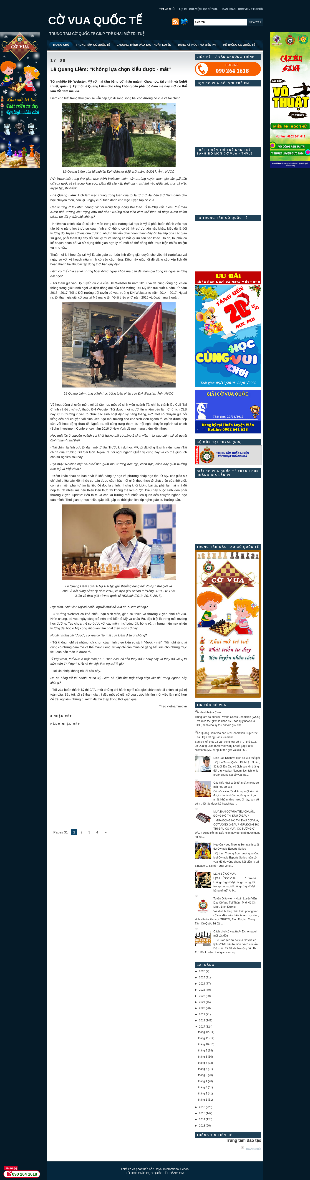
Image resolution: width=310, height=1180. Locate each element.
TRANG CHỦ (166, 9)
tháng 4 (202, 1081)
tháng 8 (202, 1056)
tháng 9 (202, 1050)
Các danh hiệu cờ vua (208, 712)
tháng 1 (202, 1099)
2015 (202, 1113)
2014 (202, 1119)
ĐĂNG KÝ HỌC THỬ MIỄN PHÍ (197, 44)
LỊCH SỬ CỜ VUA (224, 873)
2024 (202, 983)
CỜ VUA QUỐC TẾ (95, 21)
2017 (202, 1026)
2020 (202, 1008)
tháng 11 (203, 1038)
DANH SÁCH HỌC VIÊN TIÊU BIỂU (242, 9)
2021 (202, 1002)
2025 (202, 977)
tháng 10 (203, 1044)
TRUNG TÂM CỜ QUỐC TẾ (93, 44)
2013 (202, 1125)
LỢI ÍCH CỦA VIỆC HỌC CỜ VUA (198, 9)
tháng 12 (203, 1032)
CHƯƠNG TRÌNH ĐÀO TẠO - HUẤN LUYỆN (144, 44)
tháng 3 (202, 1087)
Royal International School (172, 1169)
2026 (202, 971)
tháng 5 (202, 1075)
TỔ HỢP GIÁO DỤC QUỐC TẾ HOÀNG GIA (155, 1173)
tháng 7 (202, 1062)
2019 (202, 1014)
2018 (202, 1020)
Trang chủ (253, 1149)
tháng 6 (202, 1069)
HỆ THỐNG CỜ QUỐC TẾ (239, 44)
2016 (202, 1107)
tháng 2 (202, 1093)
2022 (202, 996)
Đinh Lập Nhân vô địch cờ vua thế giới (236, 758)
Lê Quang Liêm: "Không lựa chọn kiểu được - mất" (110, 69)
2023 (202, 989)
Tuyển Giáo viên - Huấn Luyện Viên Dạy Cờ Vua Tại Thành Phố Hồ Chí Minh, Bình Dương (235, 902)
